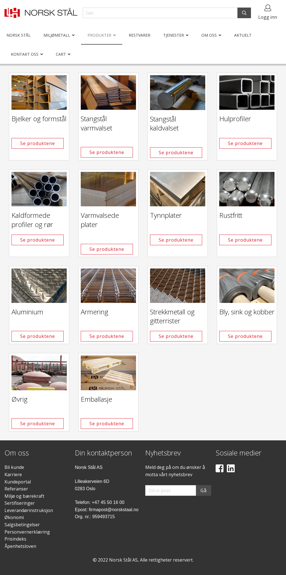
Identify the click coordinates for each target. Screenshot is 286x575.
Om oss (209, 35)
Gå (203, 490)
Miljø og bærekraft (24, 496)
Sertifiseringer (19, 503)
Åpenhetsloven (20, 546)
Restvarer (139, 35)
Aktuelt (243, 35)
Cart (61, 54)
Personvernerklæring (27, 532)
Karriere (13, 474)
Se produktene (37, 143)
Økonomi (14, 517)
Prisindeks (15, 539)
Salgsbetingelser (22, 525)
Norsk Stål (18, 35)
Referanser (16, 489)
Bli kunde (14, 467)
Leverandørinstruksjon (28, 510)
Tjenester (173, 35)
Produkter (99, 35)
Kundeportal (17, 482)
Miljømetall (56, 35)
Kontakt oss (24, 54)
